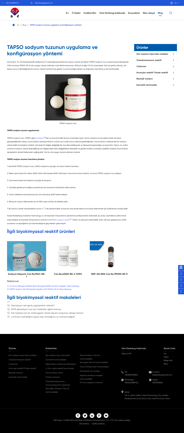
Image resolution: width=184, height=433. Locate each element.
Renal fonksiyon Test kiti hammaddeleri (90, 357)
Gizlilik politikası (98, 424)
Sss (165, 353)
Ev (67, 12)
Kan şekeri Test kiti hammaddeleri (94, 362)
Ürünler (76, 12)
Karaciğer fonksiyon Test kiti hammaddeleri (57, 390)
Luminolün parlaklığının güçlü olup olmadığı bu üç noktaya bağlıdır (43, 316)
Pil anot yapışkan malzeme (91, 382)
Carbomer (141, 66)
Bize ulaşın (149, 12)
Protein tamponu (53, 377)
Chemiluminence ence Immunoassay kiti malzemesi (58, 383)
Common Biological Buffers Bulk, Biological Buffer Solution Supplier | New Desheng (44, 286)
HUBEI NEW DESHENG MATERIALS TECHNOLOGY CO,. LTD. (89, 420)
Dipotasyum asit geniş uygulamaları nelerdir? (33, 305)
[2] (70, 219)
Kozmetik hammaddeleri (56, 360)
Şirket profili (126, 353)
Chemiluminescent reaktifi (148, 60)
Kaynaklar (134, 12)
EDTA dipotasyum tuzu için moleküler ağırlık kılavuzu (36, 309)
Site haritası (84, 424)
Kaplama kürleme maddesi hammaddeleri (91, 377)
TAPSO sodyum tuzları (60, 220)
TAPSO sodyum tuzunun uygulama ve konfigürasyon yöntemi (55, 25)
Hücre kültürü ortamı (54, 373)
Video (166, 357)
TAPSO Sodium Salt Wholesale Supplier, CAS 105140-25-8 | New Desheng (40, 289)
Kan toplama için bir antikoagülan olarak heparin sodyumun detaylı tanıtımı (47, 313)
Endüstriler (90, 12)
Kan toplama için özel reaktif (58, 355)
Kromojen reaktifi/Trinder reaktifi (152, 72)
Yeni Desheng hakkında (112, 12)
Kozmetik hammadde (146, 85)
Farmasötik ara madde (90, 371)
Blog (160, 12)
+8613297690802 (131, 375)
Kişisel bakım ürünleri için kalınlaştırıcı (61, 364)
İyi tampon (39, 138)
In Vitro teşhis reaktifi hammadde (60, 368)
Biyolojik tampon (144, 78)
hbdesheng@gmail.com (44, 3)
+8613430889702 (12, 3)
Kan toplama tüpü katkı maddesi (152, 54)
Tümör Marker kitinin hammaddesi (94, 367)
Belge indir (168, 360)
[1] (45, 137)
